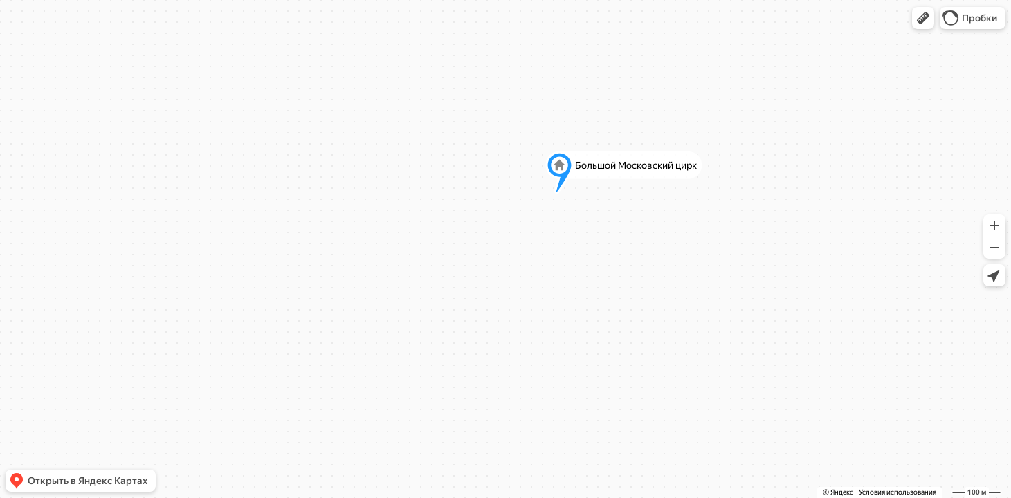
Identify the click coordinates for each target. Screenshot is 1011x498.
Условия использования (897, 492)
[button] (923, 18)
